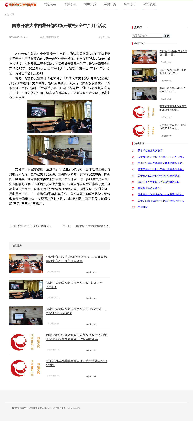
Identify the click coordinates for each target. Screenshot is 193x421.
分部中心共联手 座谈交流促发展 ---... (35, 226)
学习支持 (130, 4)
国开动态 (90, 4)
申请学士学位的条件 (149, 188)
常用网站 (143, 207)
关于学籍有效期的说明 (150, 150)
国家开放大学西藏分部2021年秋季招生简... (161, 194)
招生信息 (150, 4)
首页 (6, 14)
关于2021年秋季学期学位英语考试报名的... (161, 163)
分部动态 (110, 4)
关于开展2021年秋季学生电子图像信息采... (161, 169)
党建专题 (70, 4)
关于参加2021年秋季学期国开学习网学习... (161, 157)
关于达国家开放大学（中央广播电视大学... (161, 200)
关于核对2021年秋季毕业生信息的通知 (159, 175)
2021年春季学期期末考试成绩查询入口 (159, 182)
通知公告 (50, 4)
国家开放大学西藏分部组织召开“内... (93, 226)
